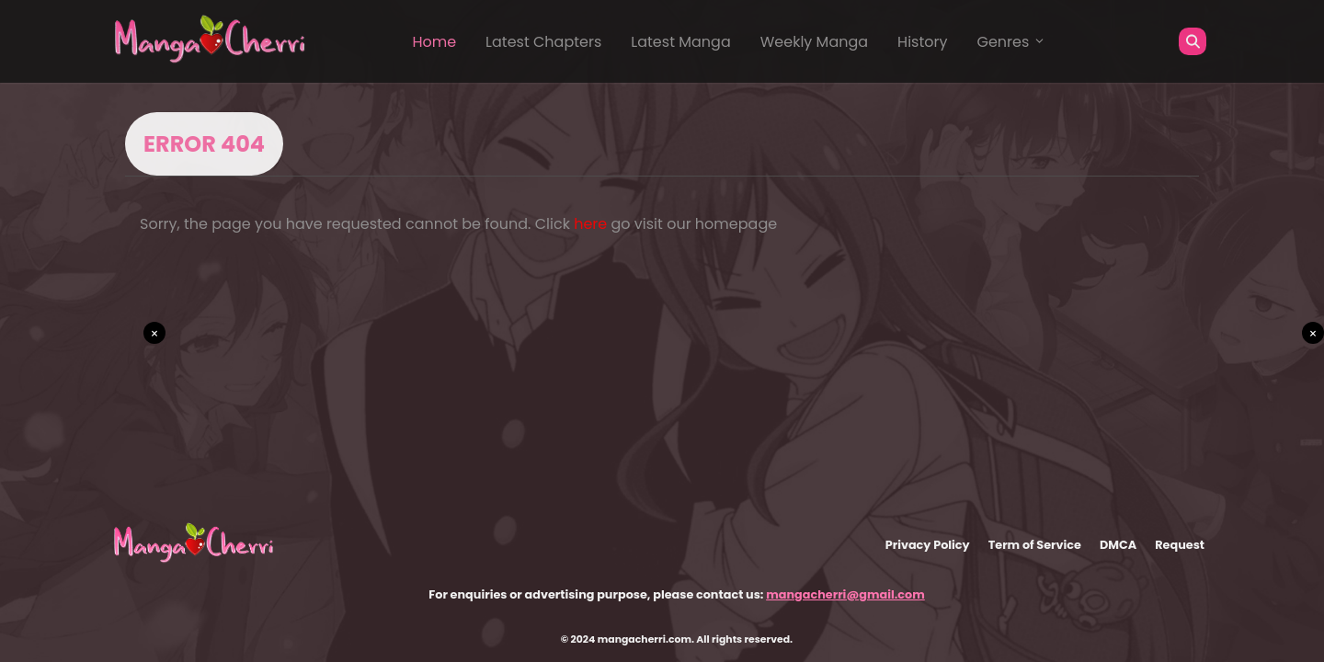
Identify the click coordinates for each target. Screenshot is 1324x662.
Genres (1011, 41)
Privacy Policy (927, 545)
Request (1179, 545)
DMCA (1118, 545)
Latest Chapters (543, 41)
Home (434, 41)
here (590, 223)
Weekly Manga (814, 41)
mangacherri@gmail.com (845, 594)
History (922, 41)
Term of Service (1034, 545)
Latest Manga (680, 41)
